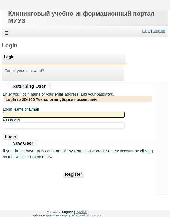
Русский (81, 212)
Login (146, 31)
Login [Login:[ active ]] (9, 57)
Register (159, 31)
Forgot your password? (24, 70)
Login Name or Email (21, 109)
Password (11, 120)
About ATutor (93, 215)
